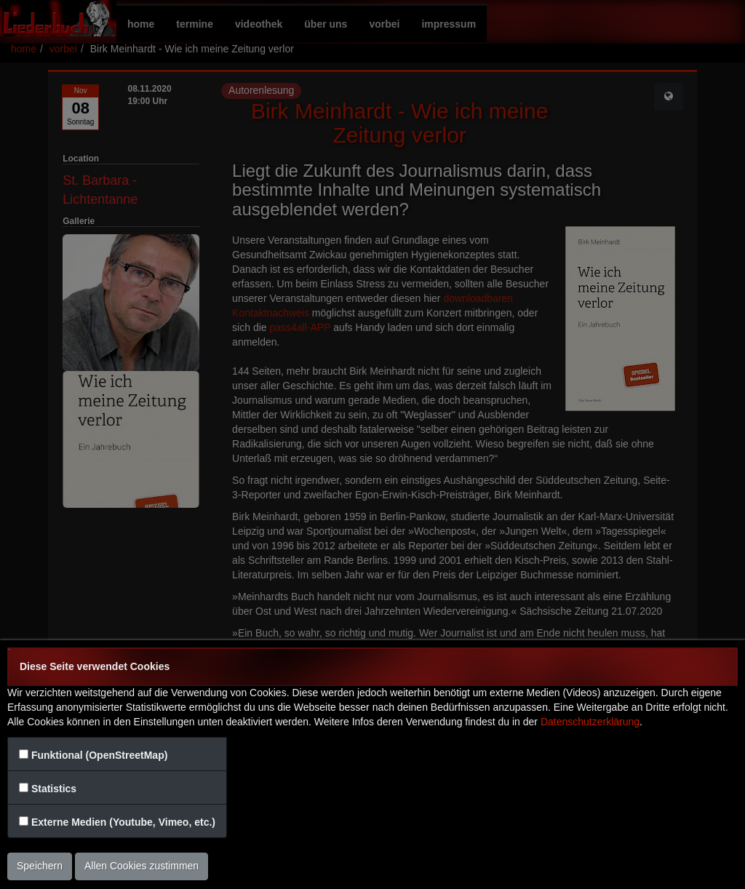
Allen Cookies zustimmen (141, 866)
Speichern (40, 866)
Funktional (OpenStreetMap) (99, 755)
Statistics (53, 788)
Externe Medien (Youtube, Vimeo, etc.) (123, 822)
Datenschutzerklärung (590, 721)
